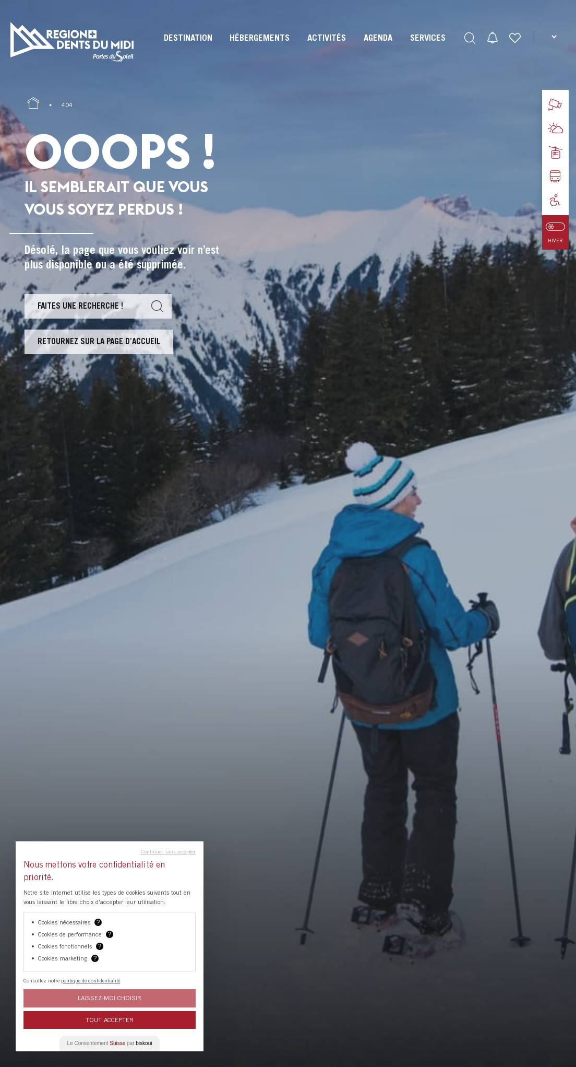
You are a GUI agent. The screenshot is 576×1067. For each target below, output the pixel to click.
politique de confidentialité (90, 980)
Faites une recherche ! (80, 305)
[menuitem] (188, 47)
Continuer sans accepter (168, 851)
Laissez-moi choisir (109, 998)
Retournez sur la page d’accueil (99, 341)
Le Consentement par (109, 1043)
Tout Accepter (110, 1020)
